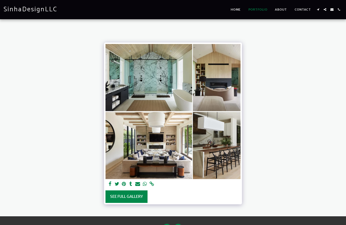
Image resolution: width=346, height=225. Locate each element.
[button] (318, 9)
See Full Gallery (126, 196)
